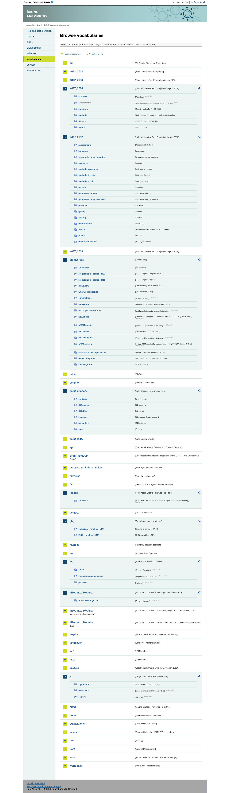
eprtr (72, 447)
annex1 (81, 569)
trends (81, 127)
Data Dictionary (50, 25)
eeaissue (82, 417)
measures (83, 163)
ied (71, 561)
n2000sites (83, 331)
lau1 (72, 651)
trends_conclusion (87, 241)
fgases (74, 492)
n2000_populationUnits (89, 310)
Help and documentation (39, 31)
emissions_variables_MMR (91, 529)
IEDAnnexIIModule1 (81, 592)
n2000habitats (85, 325)
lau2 (72, 659)
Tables (30, 42)
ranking (82, 217)
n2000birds (83, 317)
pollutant (82, 582)
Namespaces (33, 70)
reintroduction (85, 223)
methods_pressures (88, 169)
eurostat (75, 476)
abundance (83, 268)
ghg (72, 521)
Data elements (34, 48)
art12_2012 (76, 71)
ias (71, 553)
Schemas (31, 53)
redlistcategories (86, 358)
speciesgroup (85, 364)
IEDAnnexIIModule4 (81, 622)
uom (72, 749)
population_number (87, 193)
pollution (82, 187)
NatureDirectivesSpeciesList (92, 352)
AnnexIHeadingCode (88, 600)
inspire (74, 634)
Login (178, 2)
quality (81, 211)
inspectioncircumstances (90, 576)
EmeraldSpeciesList (88, 292)
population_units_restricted (91, 199)
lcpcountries (84, 684)
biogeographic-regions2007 (91, 274)
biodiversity (77, 259)
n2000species (85, 344)
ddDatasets (83, 405)
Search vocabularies (73, 54)
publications (77, 723)
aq (71, 63)
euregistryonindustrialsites (86, 467)
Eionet (39, 25)
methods (82, 115)
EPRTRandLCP (79, 455)
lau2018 (74, 668)
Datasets (31, 36)
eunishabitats (85, 298)
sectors (82, 697)
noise (73, 715)
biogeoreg (83, 151)
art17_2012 (76, 137)
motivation (83, 304)
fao (71, 484)
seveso (74, 732)
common (75, 382)
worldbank (76, 765)
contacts (82, 399)
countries (83, 109)
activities (82, 96)
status (81, 429)
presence (82, 205)
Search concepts (96, 54)
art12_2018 (76, 80)
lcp (71, 676)
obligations (83, 423)
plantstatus (83, 690)
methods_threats (86, 175)
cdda (73, 374)
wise (72, 757)
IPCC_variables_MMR (88, 535)
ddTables (82, 411)
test (72, 740)
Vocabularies (34, 59)
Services (31, 64)
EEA (39, 2)
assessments (84, 145)
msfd (73, 707)
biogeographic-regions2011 (91, 280)
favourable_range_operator (91, 157)
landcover (76, 642)
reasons (82, 121)
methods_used (85, 181)
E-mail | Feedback (36, 783)
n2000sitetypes (85, 337)
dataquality (83, 286)
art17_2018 (76, 251)
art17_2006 (76, 88)
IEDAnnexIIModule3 (81, 610)
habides (74, 544)
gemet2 (74, 512)
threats (81, 229)
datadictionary (78, 391)
